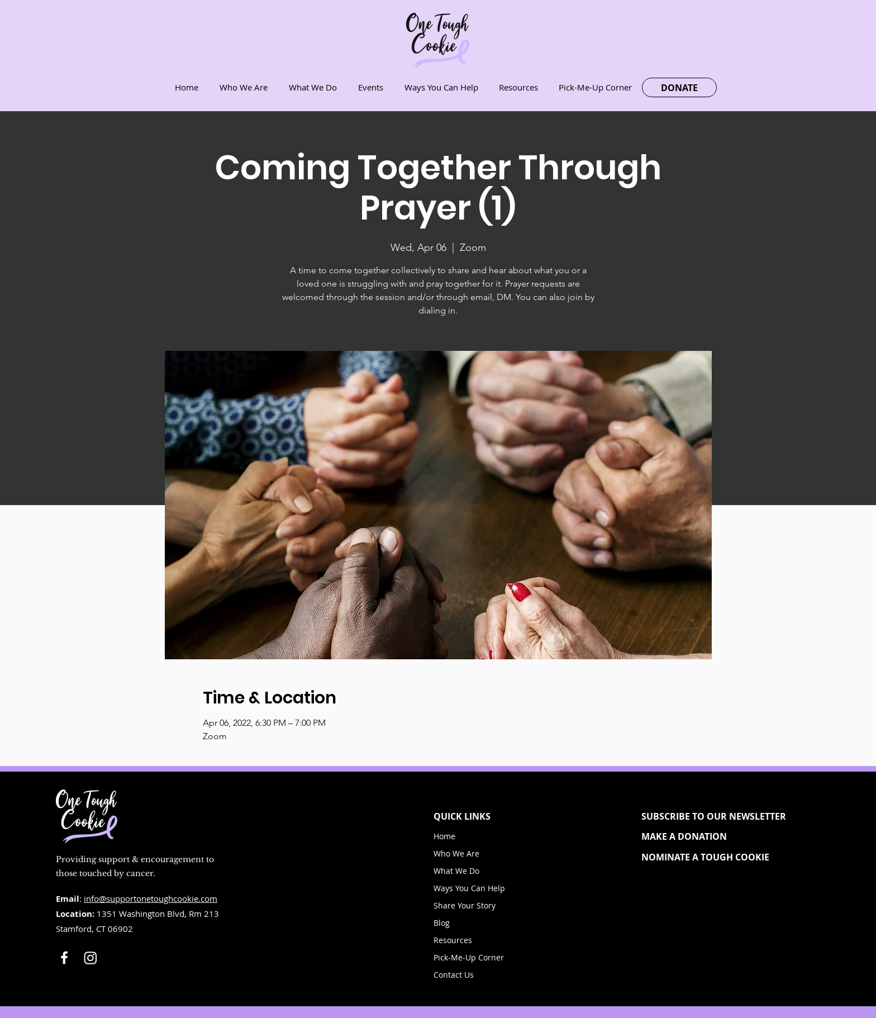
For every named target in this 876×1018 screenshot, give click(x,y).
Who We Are (456, 853)
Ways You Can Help (469, 888)
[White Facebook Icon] (64, 957)
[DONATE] (679, 87)
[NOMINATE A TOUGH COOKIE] (723, 857)
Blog (442, 922)
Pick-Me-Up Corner (469, 957)
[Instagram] (90, 957)
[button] (723, 816)
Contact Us (454, 974)
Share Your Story (465, 905)
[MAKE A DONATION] (723, 836)
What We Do (456, 870)
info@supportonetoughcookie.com (150, 898)
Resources (453, 940)
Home (444, 836)
